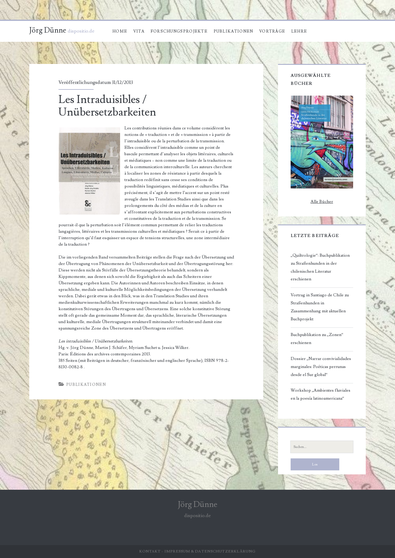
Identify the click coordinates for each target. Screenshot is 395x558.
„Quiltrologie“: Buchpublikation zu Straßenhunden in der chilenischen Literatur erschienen (320, 267)
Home (119, 31)
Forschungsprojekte (179, 31)
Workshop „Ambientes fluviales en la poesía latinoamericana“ (320, 394)
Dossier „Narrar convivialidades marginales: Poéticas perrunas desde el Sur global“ (321, 367)
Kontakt (150, 551)
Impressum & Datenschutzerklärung (210, 551)
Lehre (299, 31)
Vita (138, 31)
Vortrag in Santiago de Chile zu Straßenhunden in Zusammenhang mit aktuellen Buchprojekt (320, 307)
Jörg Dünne (47, 30)
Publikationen (233, 31)
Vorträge (272, 31)
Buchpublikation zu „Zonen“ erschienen (317, 339)
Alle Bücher (322, 201)
